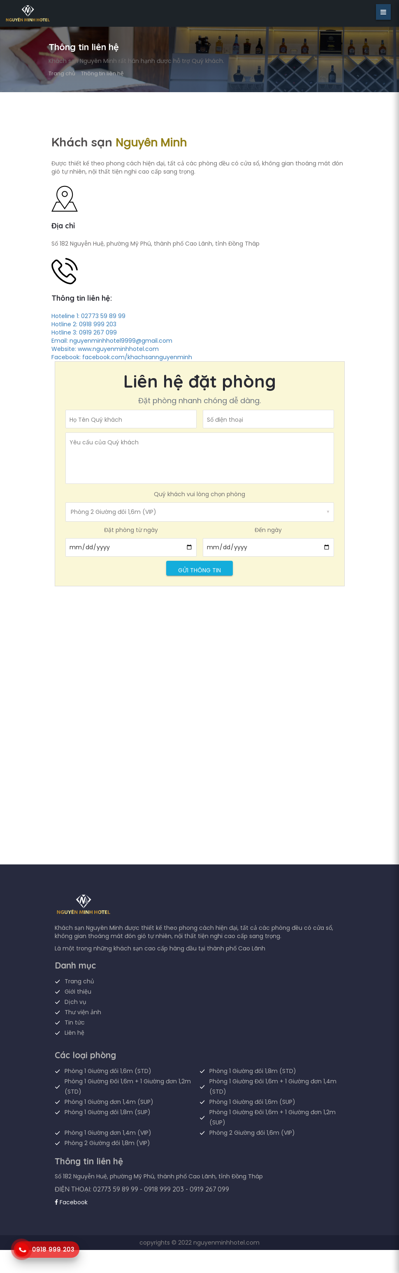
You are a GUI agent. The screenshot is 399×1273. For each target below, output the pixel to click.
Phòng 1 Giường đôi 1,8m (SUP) (108, 1112)
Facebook (71, 1202)
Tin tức (75, 1022)
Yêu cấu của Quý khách (104, 442)
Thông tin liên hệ (102, 73)
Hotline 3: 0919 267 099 (84, 332)
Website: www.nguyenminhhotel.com (105, 349)
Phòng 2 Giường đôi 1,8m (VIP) (107, 1143)
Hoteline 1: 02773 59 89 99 (88, 316)
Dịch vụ (75, 1002)
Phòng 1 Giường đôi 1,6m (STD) (108, 1071)
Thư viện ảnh (83, 1012)
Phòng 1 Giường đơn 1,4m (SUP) (109, 1102)
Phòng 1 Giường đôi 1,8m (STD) (252, 1071)
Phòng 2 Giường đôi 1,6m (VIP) (252, 1133)
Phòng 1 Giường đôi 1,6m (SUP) (252, 1102)
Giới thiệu (78, 991)
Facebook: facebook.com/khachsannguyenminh (121, 357)
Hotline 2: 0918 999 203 (83, 324)
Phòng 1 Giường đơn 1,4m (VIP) (108, 1133)
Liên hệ (74, 1033)
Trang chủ (62, 73)
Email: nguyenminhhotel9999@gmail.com (111, 341)
